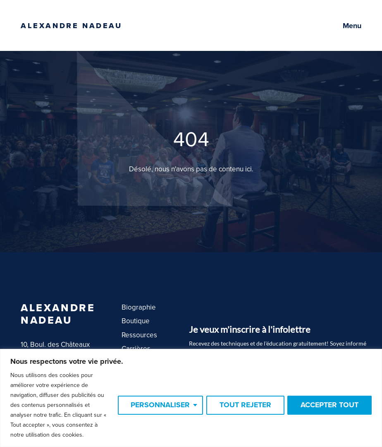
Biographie (139, 307)
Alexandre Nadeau (71, 25)
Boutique (136, 321)
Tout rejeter (243, 405)
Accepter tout (329, 405)
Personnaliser (157, 405)
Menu (352, 25)
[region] (191, 398)
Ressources (139, 335)
